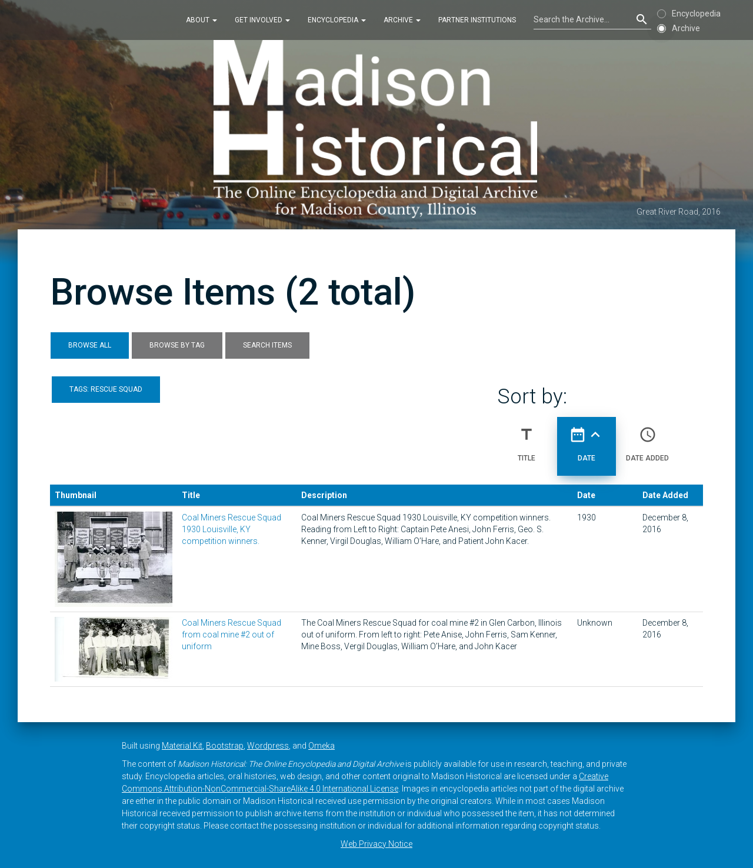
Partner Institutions (477, 20)
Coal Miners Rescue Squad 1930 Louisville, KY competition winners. (231, 529)
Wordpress (268, 745)
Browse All (89, 345)
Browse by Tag (177, 345)
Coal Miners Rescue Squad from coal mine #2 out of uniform (231, 634)
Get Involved (262, 20)
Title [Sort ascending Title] (526, 439)
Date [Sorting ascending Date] (586, 439)
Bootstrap (225, 745)
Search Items (267, 345)
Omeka (321, 745)
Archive (402, 20)
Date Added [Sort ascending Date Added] (647, 439)
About (201, 20)
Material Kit (182, 745)
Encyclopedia (337, 20)
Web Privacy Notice (376, 844)
